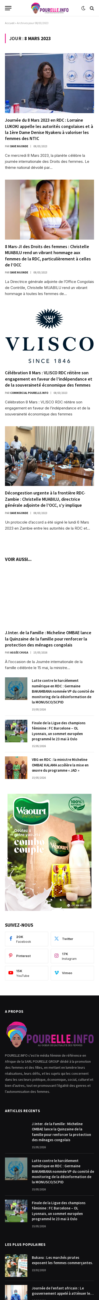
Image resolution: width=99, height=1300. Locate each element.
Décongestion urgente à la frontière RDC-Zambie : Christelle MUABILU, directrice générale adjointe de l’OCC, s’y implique (45, 499)
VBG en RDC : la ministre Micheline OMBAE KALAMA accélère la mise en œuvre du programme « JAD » (60, 765)
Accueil (9, 23)
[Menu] (8, 8)
